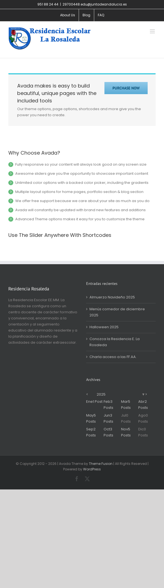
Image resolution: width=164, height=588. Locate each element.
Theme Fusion (100, 463)
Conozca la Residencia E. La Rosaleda (114, 342)
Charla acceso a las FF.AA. (113, 356)
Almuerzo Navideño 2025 (112, 297)
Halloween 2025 (104, 327)
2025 (101, 394)
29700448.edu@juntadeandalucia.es (95, 4)
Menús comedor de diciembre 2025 (117, 312)
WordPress (92, 469)
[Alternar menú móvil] (153, 31)
